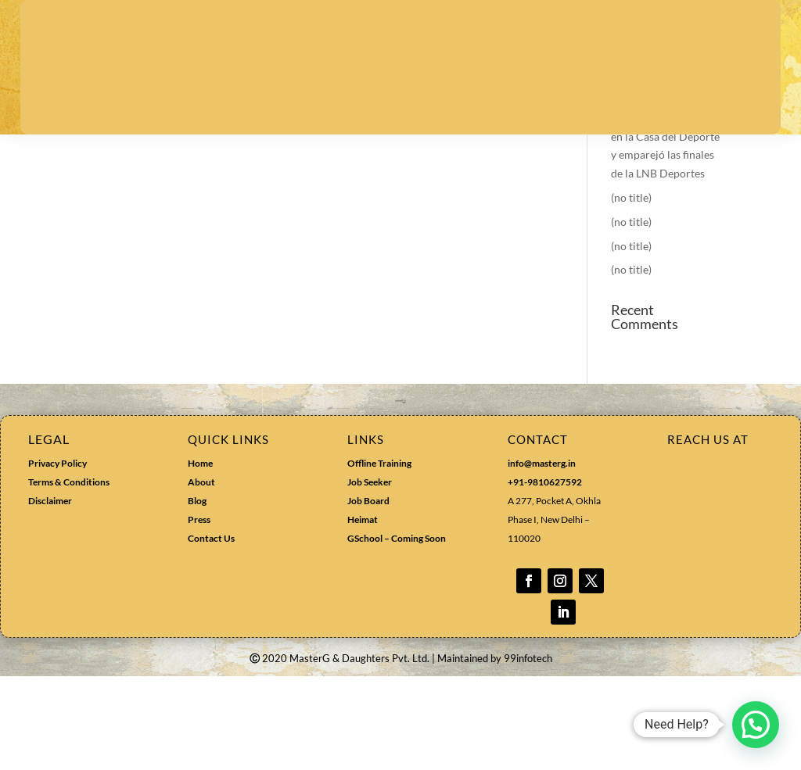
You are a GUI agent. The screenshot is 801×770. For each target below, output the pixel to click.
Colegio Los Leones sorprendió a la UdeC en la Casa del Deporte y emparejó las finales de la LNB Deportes (665, 230)
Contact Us (211, 632)
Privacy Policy (57, 557)
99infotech (528, 752)
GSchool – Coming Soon (397, 632)
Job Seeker (369, 576)
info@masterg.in (542, 557)
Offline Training (379, 557)
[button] (755, 724)
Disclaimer (50, 594)
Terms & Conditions (69, 576)
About (201, 576)
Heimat (362, 613)
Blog (197, 594)
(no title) (631, 291)
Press (199, 613)
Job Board (368, 594)
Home (200, 557)
